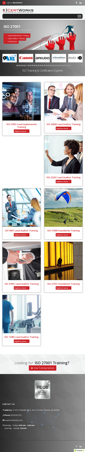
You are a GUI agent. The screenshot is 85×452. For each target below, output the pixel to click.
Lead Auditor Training (15, 38)
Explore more (22, 131)
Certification (11, 41)
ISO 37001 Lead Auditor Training (22, 283)
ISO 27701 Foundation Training (63, 283)
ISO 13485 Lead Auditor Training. (21, 337)
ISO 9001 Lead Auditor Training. (21, 230)
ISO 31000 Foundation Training (63, 230)
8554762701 (16, 415)
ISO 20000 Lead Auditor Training (63, 124)
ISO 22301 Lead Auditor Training (63, 177)
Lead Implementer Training (17, 35)
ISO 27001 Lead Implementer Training (21, 125)
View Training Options (42, 368)
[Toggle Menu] (79, 16)
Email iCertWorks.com (13, 420)
